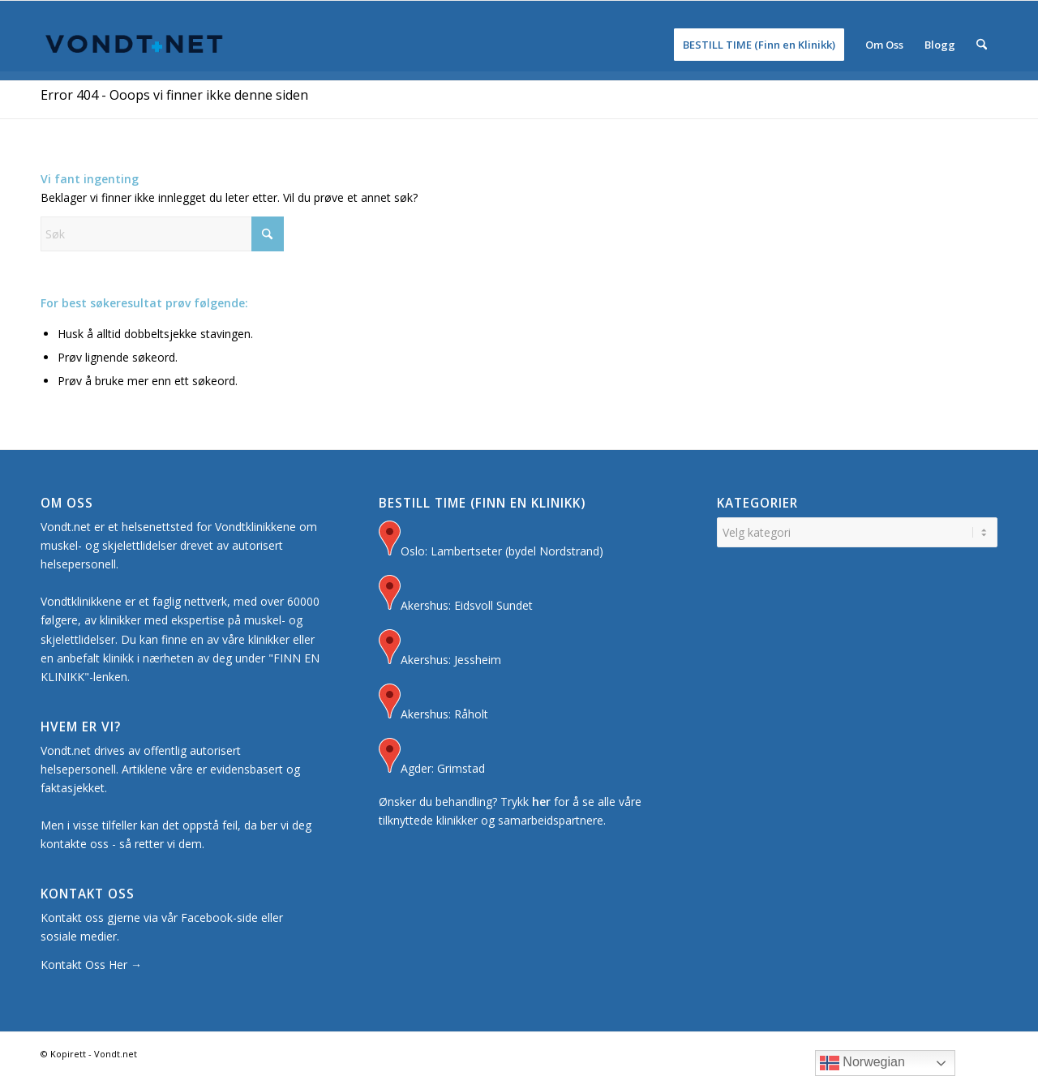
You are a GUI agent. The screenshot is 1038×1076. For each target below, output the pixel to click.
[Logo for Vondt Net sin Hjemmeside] (135, 44)
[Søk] (981, 44)
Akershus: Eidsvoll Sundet (456, 595)
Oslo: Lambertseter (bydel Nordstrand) (491, 540)
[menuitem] (759, 44)
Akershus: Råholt (433, 703)
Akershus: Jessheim (440, 649)
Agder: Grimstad (432, 758)
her (541, 801)
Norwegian (862, 1063)
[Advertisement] (519, 122)
